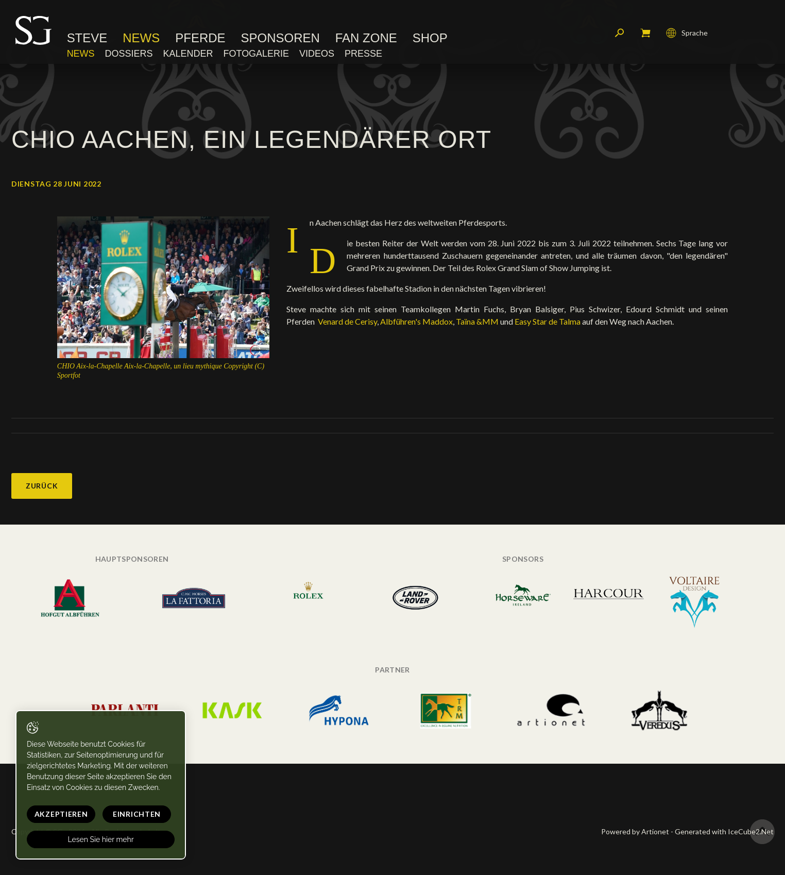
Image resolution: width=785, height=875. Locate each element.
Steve (87, 38)
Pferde (201, 38)
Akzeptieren (60, 814)
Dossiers (129, 54)
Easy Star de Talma (548, 321)
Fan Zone (366, 38)
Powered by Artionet (635, 831)
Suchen (620, 33)
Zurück (42, 485)
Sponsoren (280, 38)
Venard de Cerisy (346, 321)
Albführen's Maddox (416, 321)
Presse (363, 54)
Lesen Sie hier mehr (99, 839)
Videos (316, 54)
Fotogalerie (256, 54)
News (141, 38)
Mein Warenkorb (645, 33)
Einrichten (134, 814)
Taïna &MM (477, 321)
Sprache (687, 33)
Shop (430, 38)
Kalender (188, 54)
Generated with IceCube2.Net (724, 831)
